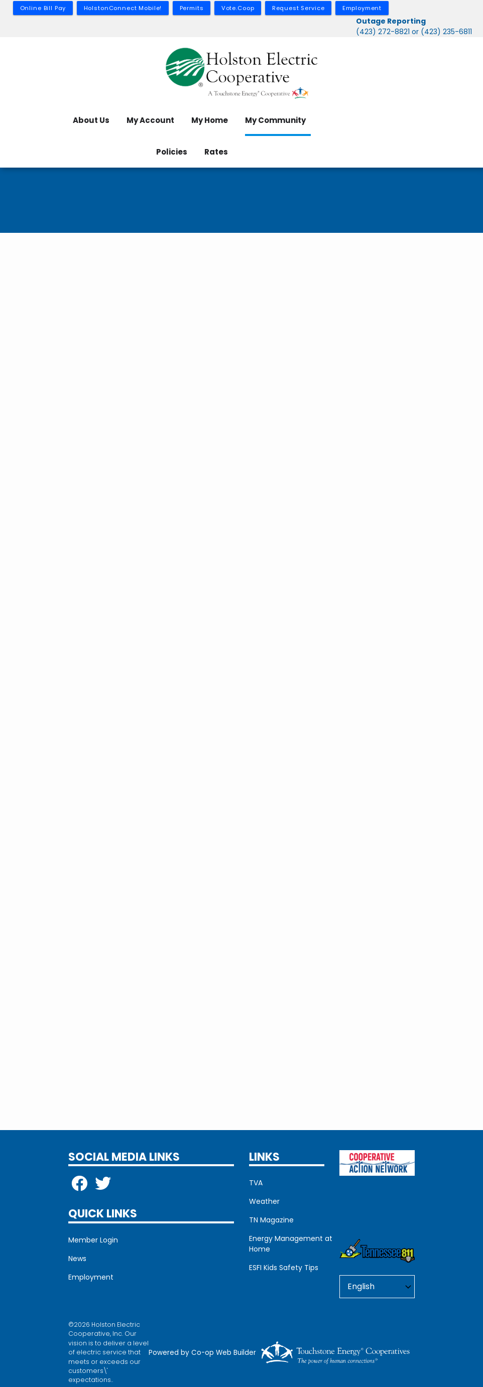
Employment (90, 1277)
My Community (275, 120)
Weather (264, 1201)
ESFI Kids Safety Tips (283, 1268)
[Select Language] (377, 1286)
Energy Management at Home (290, 1243)
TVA (256, 1183)
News (77, 1259)
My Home (209, 120)
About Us (91, 120)
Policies (171, 152)
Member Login (93, 1240)
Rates (216, 152)
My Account (150, 120)
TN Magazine (271, 1220)
